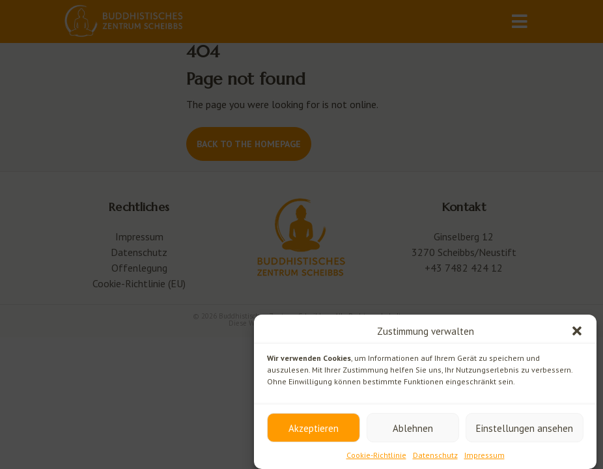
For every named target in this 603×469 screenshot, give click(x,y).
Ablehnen (413, 428)
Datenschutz (435, 455)
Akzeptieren (313, 428)
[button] (576, 330)
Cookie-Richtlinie (376, 455)
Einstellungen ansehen (524, 428)
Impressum (484, 455)
